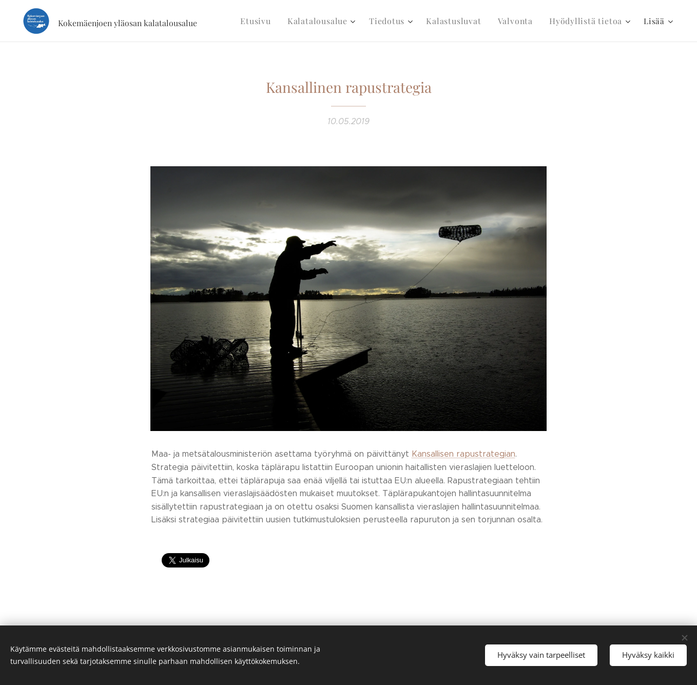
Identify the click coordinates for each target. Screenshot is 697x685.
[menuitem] (273, 21)
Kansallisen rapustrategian (463, 454)
